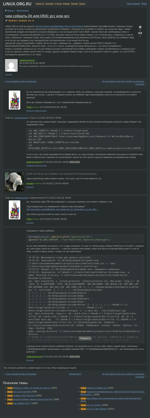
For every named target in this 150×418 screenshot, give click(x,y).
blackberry (13, 20)
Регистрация (133, 3)
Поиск (82, 3)
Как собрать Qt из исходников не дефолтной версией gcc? (114, 398)
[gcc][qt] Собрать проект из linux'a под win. (33, 399)
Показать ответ (33, 111)
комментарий (20, 118)
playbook (23, 20)
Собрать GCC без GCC (24, 396)
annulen (30, 183)
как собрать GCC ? (22, 403)
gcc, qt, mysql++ (94, 405)
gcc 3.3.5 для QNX (22, 392)
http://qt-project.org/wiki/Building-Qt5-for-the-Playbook (59, 26)
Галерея (49, 3)
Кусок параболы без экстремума (21, 81)
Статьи (58, 3)
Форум (66, 3)
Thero (29, 107)
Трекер (74, 3)
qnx (29, 20)
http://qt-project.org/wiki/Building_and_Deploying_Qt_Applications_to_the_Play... (62, 209)
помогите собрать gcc (97, 388)
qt (33, 20)
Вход (144, 3)
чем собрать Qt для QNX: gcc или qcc (37, 15)
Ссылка (8, 74)
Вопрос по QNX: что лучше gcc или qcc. (32, 388)
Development (23, 10)
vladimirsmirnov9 (27, 60)
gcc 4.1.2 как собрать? (97, 409)
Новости (40, 3)
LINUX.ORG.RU (17, 3)
